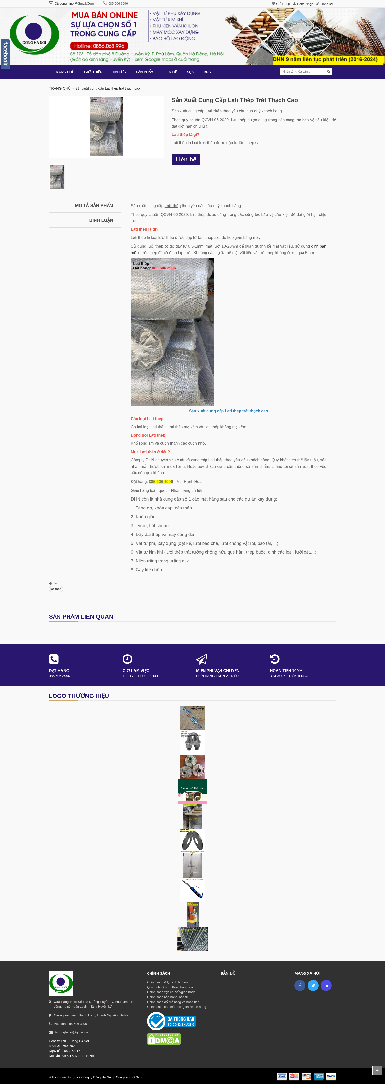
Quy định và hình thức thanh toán (170, 987)
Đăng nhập (305, 4)
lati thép (56, 589)
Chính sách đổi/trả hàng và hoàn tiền (173, 1002)
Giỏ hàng (283, 4)
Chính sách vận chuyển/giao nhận (171, 992)
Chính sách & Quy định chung (168, 982)
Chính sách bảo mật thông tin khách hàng (176, 1007)
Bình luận (101, 220)
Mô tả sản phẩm (94, 205)
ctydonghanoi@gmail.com (74, 3)
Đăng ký (327, 4)
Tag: (54, 583)
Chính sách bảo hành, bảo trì (167, 997)
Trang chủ (60, 88)
